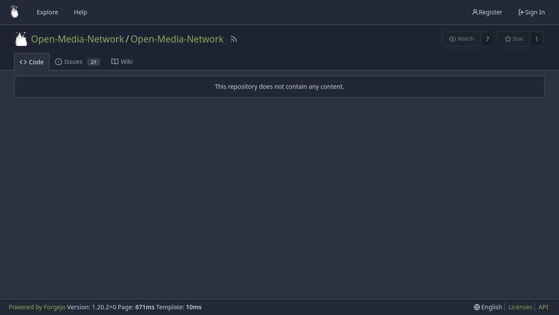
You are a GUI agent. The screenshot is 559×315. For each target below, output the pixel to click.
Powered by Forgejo (37, 307)
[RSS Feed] (234, 39)
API (543, 307)
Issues (77, 61)
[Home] (14, 12)
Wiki (122, 61)
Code (32, 62)
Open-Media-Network (77, 39)
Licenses (520, 307)
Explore (47, 12)
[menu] (488, 307)
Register (487, 12)
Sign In (531, 12)
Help (80, 12)
